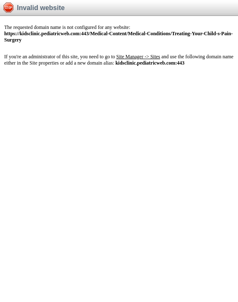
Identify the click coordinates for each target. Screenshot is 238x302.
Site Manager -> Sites (138, 57)
